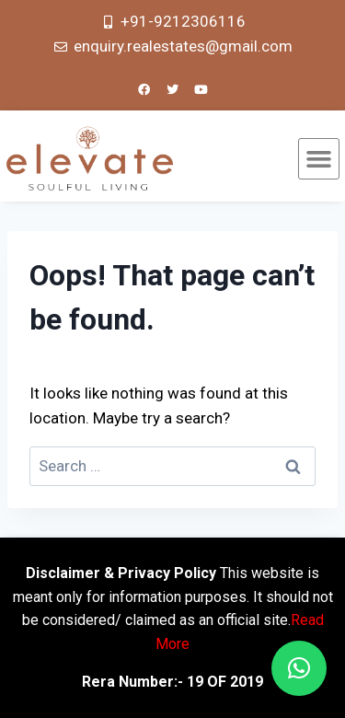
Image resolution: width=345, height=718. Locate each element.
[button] (319, 159)
